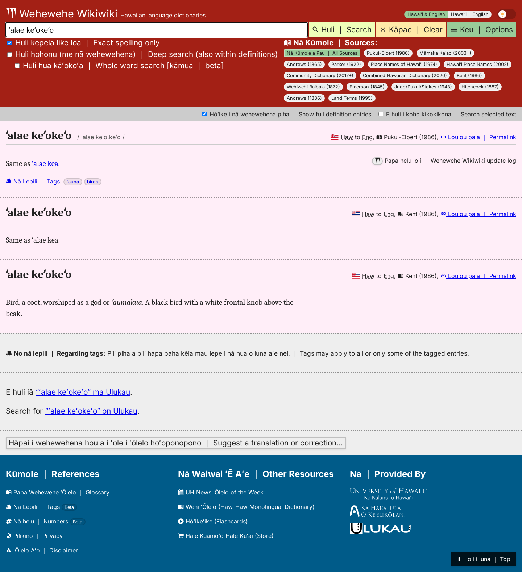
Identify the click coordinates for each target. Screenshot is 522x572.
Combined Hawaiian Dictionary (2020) (405, 75)
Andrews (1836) (304, 98)
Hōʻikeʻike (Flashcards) (213, 521)
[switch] (506, 14)
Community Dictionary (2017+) (320, 75)
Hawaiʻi (459, 14)
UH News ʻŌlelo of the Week (221, 492)
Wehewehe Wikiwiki (61, 13)
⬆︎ (483, 559)
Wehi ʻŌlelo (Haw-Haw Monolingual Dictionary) (246, 506)
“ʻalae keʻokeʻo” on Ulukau (91, 410)
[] (119, 65)
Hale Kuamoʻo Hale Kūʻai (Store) (226, 535)
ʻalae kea (45, 163)
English (480, 14)
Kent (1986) (469, 75)
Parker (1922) (346, 64)
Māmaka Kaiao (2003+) (445, 53)
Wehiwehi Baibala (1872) (313, 87)
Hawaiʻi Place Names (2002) (477, 64)
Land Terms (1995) (352, 98)
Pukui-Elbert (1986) (388, 53)
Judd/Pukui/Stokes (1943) (423, 87)
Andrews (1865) (304, 64)
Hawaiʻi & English (426, 14)
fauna (72, 182)
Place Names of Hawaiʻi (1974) (404, 64)
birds (92, 182)
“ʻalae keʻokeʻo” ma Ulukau (83, 392)
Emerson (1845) (367, 87)
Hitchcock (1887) (480, 87)
